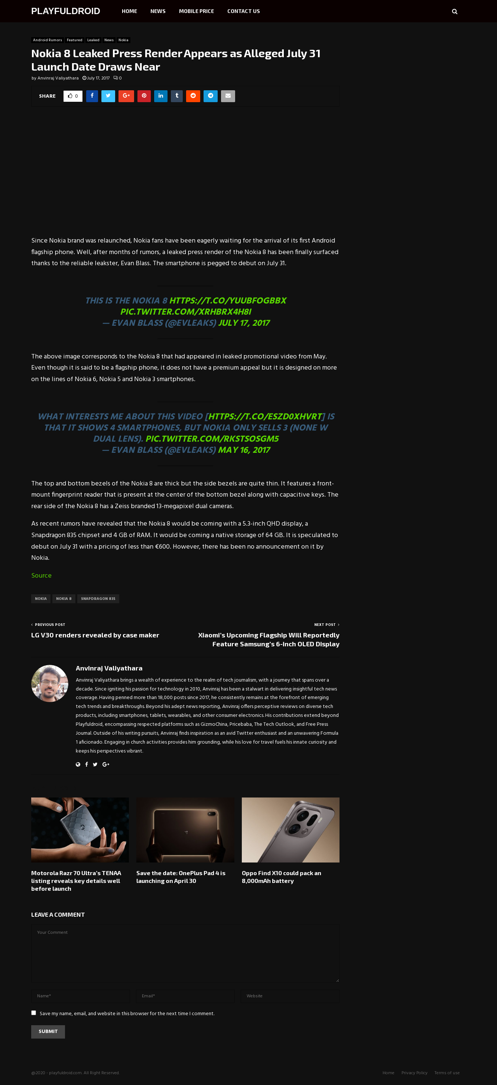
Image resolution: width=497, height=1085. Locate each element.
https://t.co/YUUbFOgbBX (227, 301)
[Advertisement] (185, 176)
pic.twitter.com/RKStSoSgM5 (211, 439)
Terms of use (447, 1073)
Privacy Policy (415, 1073)
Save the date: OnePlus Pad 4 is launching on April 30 (180, 876)
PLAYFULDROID (65, 11)
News (158, 11)
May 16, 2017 (244, 451)
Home (129, 11)
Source (41, 576)
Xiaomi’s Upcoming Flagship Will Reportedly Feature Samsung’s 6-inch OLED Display (269, 639)
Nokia (123, 40)
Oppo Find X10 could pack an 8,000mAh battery (281, 876)
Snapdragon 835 (98, 599)
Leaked (93, 40)
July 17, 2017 (243, 323)
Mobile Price (196, 11)
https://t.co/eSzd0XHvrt (264, 417)
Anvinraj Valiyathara (58, 78)
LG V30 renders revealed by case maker (95, 635)
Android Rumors (47, 40)
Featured (74, 40)
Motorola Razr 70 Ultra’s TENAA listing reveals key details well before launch (76, 880)
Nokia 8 (64, 599)
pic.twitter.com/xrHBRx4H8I (185, 312)
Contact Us (243, 11)
